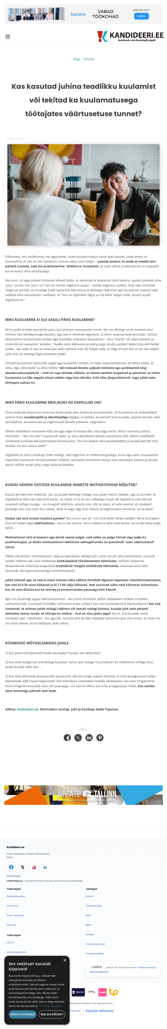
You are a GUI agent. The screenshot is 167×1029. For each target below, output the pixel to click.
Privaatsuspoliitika (95, 953)
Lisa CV (10, 942)
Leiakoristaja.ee (15, 881)
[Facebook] (11, 867)
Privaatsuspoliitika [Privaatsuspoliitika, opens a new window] (50, 1006)
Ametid (89, 59)
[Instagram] (33, 867)
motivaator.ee (27, 709)
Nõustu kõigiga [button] (22, 1014)
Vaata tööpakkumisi (16, 952)
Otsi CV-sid (12, 906)
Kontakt (90, 934)
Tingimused (74, 1010)
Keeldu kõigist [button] (52, 1014)
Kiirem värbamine (15, 915)
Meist (89, 925)
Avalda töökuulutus (16, 896)
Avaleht (89, 896)
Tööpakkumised (94, 906)
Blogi (76, 59)
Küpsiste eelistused (100, 1010)
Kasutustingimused (95, 944)
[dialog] (37, 990)
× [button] (64, 960)
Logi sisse (12, 925)
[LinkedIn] (45, 867)
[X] (22, 867)
